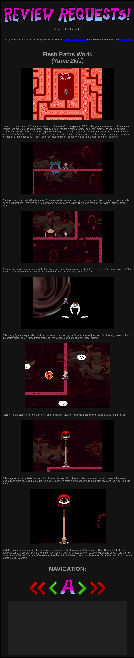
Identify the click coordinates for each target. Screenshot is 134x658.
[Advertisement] (60, 625)
